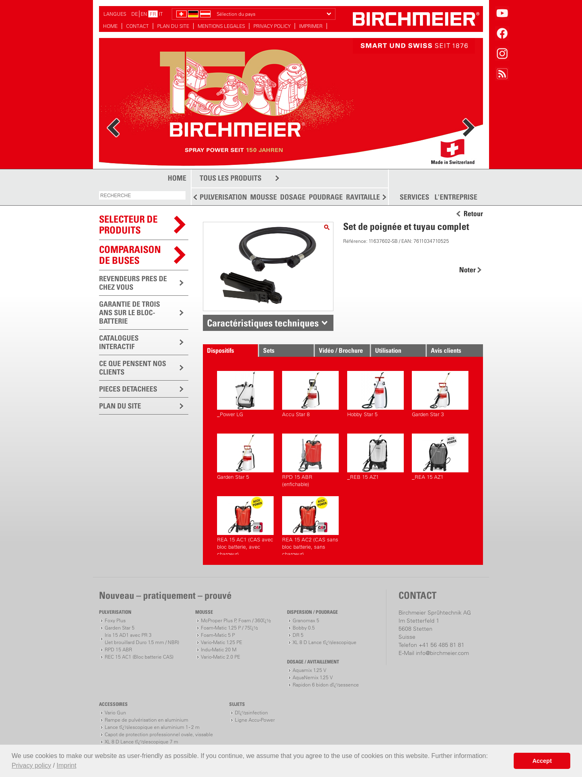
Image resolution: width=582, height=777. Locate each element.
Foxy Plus (115, 620)
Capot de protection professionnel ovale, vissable (159, 734)
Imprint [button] (66, 765)
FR (153, 14)
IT (161, 14)
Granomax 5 (306, 620)
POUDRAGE (326, 197)
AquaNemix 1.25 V (313, 677)
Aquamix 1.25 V (309, 670)
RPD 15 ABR (118, 649)
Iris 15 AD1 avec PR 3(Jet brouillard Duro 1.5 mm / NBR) (142, 638)
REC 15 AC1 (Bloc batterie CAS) (139, 657)
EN (144, 14)
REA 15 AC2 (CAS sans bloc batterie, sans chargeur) (310, 525)
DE (134, 14)
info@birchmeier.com (442, 653)
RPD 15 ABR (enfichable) (310, 460)
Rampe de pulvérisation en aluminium (146, 720)
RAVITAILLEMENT (372, 197)
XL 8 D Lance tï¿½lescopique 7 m (141, 742)
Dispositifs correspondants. (228, 351)
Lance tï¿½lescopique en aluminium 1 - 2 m (152, 727)
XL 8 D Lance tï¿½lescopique (324, 642)
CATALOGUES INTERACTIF (119, 342)
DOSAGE (293, 197)
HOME (110, 26)
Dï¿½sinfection (251, 713)
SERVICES (414, 197)
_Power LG (245, 394)
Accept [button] (542, 761)
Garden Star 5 (245, 457)
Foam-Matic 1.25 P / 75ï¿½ (229, 628)
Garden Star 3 (440, 394)
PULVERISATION (223, 197)
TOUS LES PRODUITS (230, 178)
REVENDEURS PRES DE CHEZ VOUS (133, 282)
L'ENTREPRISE (455, 197)
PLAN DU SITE (173, 26)
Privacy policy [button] (31, 765)
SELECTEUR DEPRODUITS (128, 224)
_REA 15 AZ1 (440, 457)
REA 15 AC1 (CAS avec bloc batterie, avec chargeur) (245, 525)
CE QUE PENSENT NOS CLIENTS (132, 367)
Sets (268, 350)
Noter (467, 269)
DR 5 (298, 635)
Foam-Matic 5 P (218, 635)
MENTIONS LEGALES (221, 26)
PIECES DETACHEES (128, 389)
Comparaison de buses (130, 255)
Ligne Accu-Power (255, 720)
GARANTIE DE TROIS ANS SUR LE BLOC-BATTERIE (129, 312)
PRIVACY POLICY (272, 26)
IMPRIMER (311, 26)
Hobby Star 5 (375, 394)
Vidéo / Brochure (341, 350)
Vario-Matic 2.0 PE (220, 657)
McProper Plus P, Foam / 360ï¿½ (236, 620)
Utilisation (388, 350)
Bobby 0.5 (304, 628)
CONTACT (137, 26)
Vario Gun (115, 713)
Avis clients (446, 350)
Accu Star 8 (310, 394)
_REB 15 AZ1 (375, 457)
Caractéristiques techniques (263, 322)
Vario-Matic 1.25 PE (221, 642)
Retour (473, 214)
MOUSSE (263, 197)
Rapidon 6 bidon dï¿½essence (326, 685)
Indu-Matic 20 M (218, 649)
